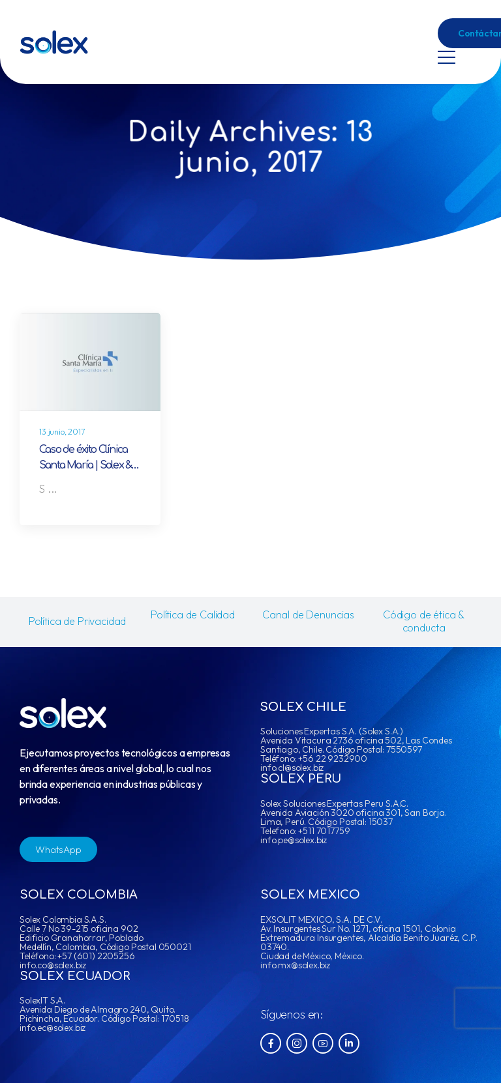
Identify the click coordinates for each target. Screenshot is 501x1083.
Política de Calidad (193, 614)
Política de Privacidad (77, 621)
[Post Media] (90, 362)
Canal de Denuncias (308, 614)
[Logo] (54, 42)
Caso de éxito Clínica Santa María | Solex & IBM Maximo (85, 465)
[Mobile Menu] (446, 57)
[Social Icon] (270, 1043)
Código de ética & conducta (423, 621)
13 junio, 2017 (62, 432)
